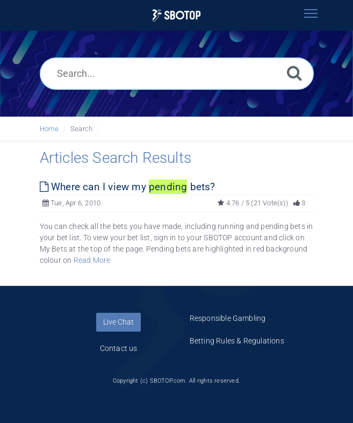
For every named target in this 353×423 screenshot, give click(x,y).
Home (49, 129)
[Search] (294, 72)
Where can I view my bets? (127, 187)
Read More (92, 260)
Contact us (119, 348)
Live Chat (118, 322)
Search (81, 129)
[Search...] (177, 74)
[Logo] (176, 15)
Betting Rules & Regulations (237, 340)
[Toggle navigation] (311, 13)
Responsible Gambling (228, 318)
